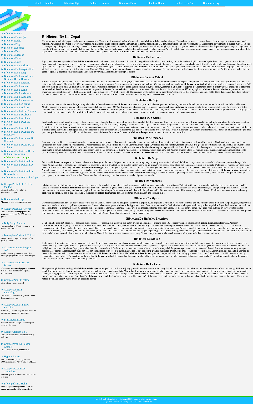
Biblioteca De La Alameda (17, 93)
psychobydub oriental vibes (106, 399)
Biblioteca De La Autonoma (18, 100)
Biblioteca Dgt (71, 3)
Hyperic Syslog (12, 356)
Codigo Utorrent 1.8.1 (15, 331)
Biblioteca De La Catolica (17, 128)
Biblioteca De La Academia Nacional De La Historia (18, 77)
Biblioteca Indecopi (14, 199)
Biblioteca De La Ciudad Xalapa (21, 177)
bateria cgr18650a (125, 399)
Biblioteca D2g (12, 44)
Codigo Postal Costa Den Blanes (17, 264)
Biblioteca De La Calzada (17, 114)
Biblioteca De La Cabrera (17, 118)
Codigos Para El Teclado (17, 280)
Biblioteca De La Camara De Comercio (19, 139)
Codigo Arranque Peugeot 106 (17, 249)
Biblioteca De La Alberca (17, 65)
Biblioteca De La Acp (15, 72)
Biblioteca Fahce (128, 3)
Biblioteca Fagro (184, 3)
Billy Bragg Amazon (14, 223)
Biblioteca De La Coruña (17, 104)
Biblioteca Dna (12, 51)
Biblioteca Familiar (44, 3)
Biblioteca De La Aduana (17, 86)
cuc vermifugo (151, 399)
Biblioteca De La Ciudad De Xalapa (18, 166)
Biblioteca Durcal (13, 33)
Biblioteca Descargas (15, 37)
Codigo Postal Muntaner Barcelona (16, 306)
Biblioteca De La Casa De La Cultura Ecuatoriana (19, 152)
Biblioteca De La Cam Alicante (20, 111)
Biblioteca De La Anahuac (17, 96)
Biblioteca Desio (12, 62)
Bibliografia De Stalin (15, 383)
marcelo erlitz (139, 399)
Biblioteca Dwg (211, 3)
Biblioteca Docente (14, 47)
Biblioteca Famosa (99, 3)
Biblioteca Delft (12, 40)
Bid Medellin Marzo (14, 319)
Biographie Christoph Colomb (19, 235)
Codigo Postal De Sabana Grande (17, 345)
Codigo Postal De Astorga (17, 208)
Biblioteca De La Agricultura (19, 69)
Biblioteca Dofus (13, 58)
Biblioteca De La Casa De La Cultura (19, 146)
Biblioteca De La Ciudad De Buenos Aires (18, 172)
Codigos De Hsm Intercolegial (13, 291)
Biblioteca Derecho (14, 54)
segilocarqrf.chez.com (128, 401)
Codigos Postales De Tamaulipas (14, 370)
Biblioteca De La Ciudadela (18, 161)
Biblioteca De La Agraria (17, 82)
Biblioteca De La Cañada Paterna (17, 123)
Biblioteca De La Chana (16, 107)
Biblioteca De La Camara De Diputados (19, 133)
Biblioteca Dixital (156, 3)
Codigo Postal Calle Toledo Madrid (18, 185)
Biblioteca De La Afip (15, 89)
